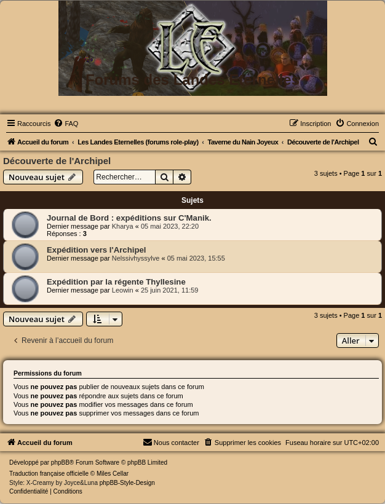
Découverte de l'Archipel (57, 161)
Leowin (122, 290)
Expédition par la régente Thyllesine (116, 281)
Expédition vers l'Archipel (96, 249)
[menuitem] (66, 123)
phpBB (60, 462)
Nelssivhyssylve (136, 258)
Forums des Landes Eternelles (192, 79)
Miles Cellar (113, 473)
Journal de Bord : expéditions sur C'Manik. (129, 217)
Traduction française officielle (49, 473)
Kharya (122, 226)
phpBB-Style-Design (127, 482)
